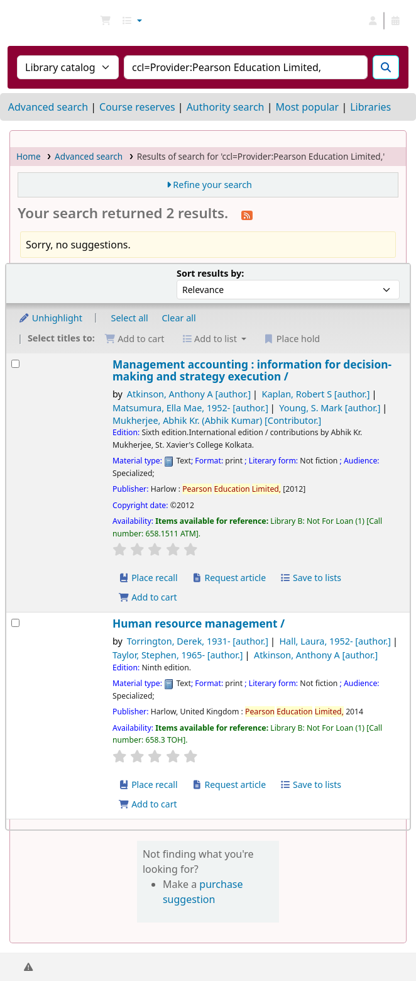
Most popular (307, 107)
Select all (129, 318)
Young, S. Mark (329, 408)
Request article (228, 578)
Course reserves (137, 107)
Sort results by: (210, 273)
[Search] (386, 67)
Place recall (148, 578)
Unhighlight (50, 318)
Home (28, 156)
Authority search (226, 107)
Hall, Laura (335, 641)
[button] (105, 21)
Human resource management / (198, 623)
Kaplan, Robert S (316, 394)
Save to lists (310, 578)
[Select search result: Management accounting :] (15, 364)
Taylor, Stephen (177, 655)
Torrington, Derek (197, 641)
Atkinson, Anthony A (189, 394)
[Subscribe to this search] (247, 214)
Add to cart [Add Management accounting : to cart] (147, 597)
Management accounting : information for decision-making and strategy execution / (251, 370)
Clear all (179, 318)
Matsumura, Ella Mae (190, 408)
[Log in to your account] (372, 21)
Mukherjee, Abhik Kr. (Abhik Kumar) (216, 420)
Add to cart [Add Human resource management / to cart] (147, 804)
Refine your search (212, 185)
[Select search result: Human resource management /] (15, 623)
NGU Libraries (14, 20)
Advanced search (48, 107)
